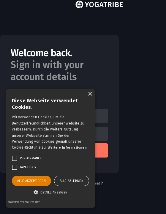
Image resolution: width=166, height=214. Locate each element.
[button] (50, 192)
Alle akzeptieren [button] (31, 181)
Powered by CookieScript (24, 202)
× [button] (90, 94)
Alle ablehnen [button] (71, 181)
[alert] (50, 148)
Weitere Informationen (67, 148)
